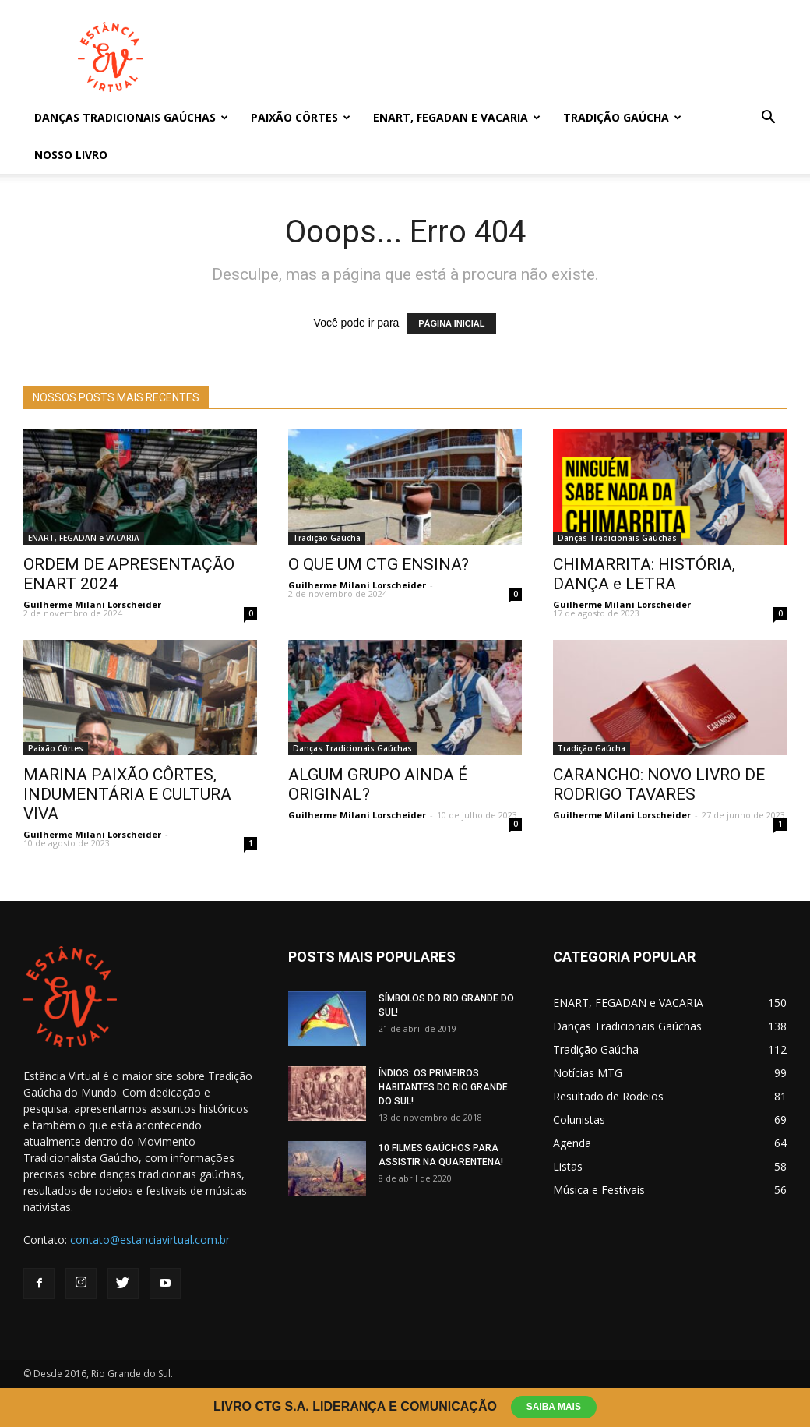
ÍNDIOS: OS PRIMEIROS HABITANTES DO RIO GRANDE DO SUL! (443, 1087)
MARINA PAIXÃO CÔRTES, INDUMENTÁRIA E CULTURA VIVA (127, 794)
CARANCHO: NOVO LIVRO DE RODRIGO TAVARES (659, 784)
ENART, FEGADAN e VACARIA (457, 117)
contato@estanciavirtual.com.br (150, 1239)
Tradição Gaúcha (622, 117)
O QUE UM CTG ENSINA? (378, 564)
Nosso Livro (70, 154)
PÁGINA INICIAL (451, 323)
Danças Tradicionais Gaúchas (131, 117)
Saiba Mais (554, 1406)
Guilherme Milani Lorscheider (92, 604)
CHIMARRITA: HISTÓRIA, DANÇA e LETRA (644, 574)
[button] (768, 118)
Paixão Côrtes (300, 117)
